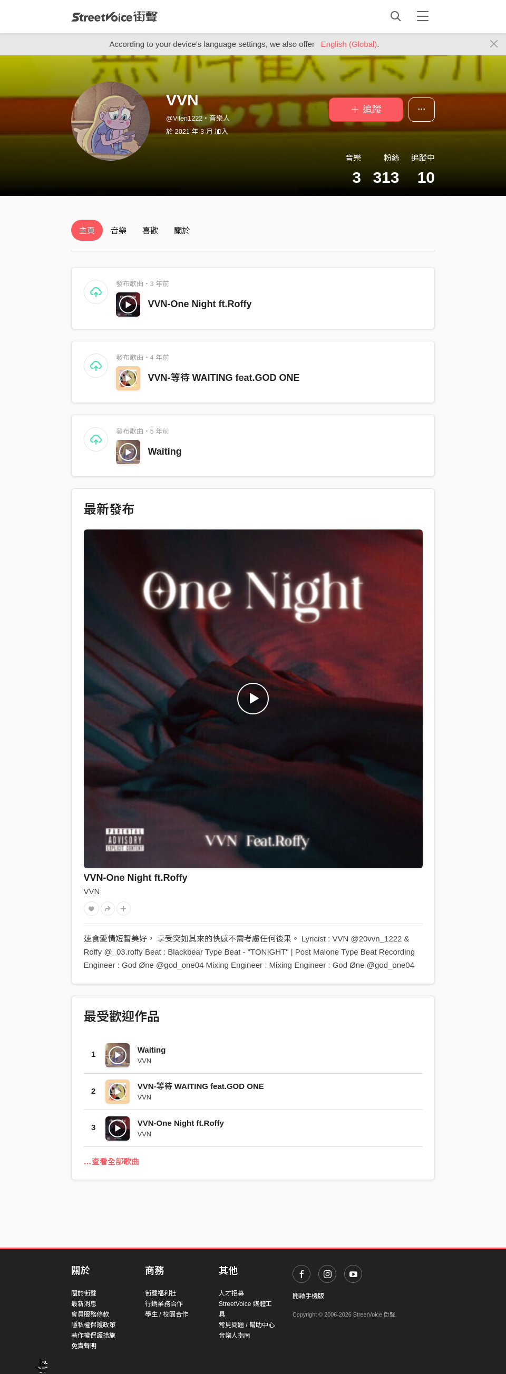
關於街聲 (83, 1293)
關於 (182, 230)
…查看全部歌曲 (111, 1161)
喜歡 (150, 230)
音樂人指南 (234, 1335)
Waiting (165, 451)
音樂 (118, 230)
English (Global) (349, 44)
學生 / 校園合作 (166, 1314)
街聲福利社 (161, 1293)
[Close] (494, 44)
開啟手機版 (308, 1296)
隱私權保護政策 (93, 1325)
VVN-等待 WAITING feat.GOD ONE (224, 377)
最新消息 (83, 1304)
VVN (92, 891)
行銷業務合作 (164, 1304)
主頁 (87, 230)
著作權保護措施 (93, 1335)
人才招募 (231, 1293)
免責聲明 (83, 1346)
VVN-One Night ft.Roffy (200, 304)
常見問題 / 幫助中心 (247, 1325)
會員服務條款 (90, 1314)
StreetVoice (114, 16)
